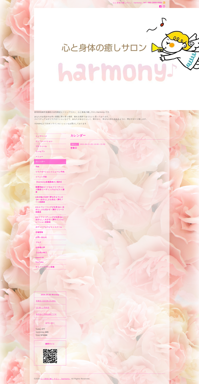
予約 (37, 167)
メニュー (39, 157)
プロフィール (41, 146)
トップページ (41, 136)
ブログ (38, 242)
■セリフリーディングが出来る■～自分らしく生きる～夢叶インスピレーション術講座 (50, 219)
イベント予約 (41, 177)
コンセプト (40, 151)
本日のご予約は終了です (46, 314)
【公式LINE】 (42, 253)
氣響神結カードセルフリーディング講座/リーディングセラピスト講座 (50, 189)
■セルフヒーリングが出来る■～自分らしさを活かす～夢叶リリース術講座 (50, 209)
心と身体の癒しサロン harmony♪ (55, 379)
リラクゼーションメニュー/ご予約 (50, 172)
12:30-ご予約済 (42, 308)
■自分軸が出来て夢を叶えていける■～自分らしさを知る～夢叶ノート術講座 (49, 199)
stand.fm (40, 257)
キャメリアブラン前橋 (45, 267)
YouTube (40, 262)
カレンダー (40, 162)
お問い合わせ (41, 237)
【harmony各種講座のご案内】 (49, 182)
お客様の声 (40, 247)
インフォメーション (44, 141)
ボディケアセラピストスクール (49, 227)
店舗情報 (39, 232)
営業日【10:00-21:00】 (46, 301)
